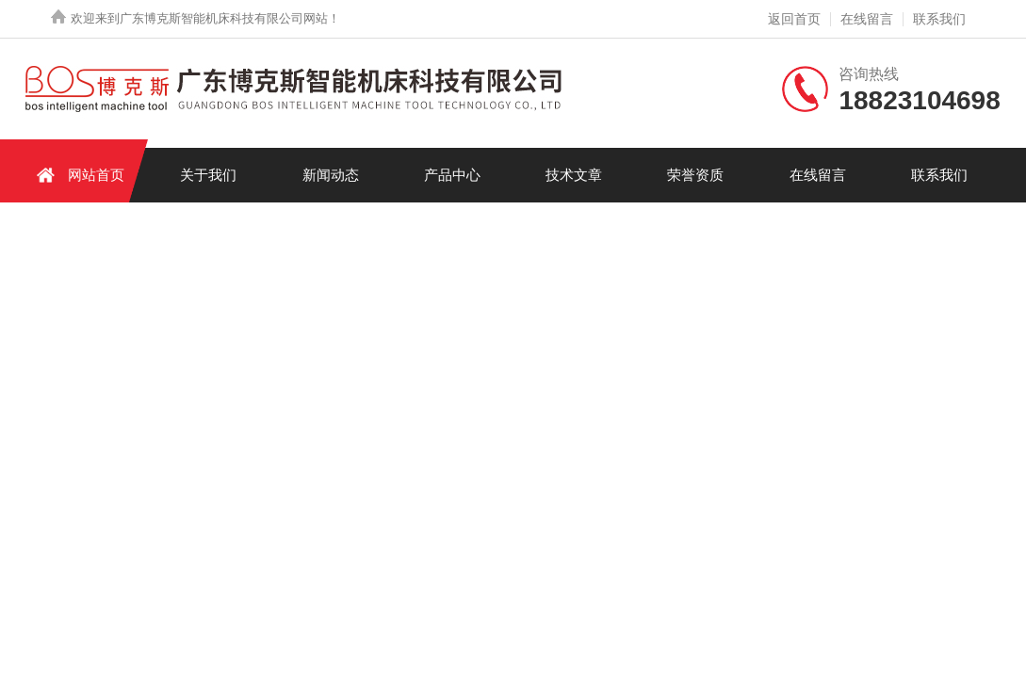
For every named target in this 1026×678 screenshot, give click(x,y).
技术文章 (574, 175)
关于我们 (208, 175)
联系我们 (939, 18)
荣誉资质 (695, 175)
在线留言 (866, 18)
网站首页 (77, 174)
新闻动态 (330, 175)
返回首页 (794, 18)
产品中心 (452, 175)
